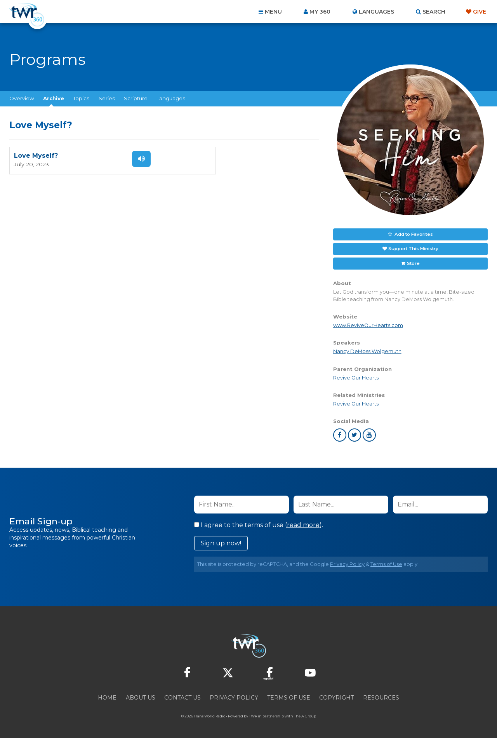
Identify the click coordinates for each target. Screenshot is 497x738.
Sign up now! (221, 541)
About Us (140, 696)
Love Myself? (36, 156)
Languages (170, 98)
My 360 (319, 11)
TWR (253, 714)
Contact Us (182, 696)
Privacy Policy (347, 563)
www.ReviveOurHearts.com (368, 324)
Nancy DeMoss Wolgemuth (367, 350)
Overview (21, 98)
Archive (53, 98)
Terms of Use (386, 563)
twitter (354, 433)
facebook (339, 433)
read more (303, 523)
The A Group (305, 714)
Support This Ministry (413, 248)
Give (479, 11)
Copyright (336, 696)
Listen (136, 159)
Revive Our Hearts (356, 376)
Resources (381, 696)
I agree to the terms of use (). (258, 523)
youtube (369, 433)
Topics (81, 98)
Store (413, 262)
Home (107, 696)
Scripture (136, 98)
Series (107, 98)
